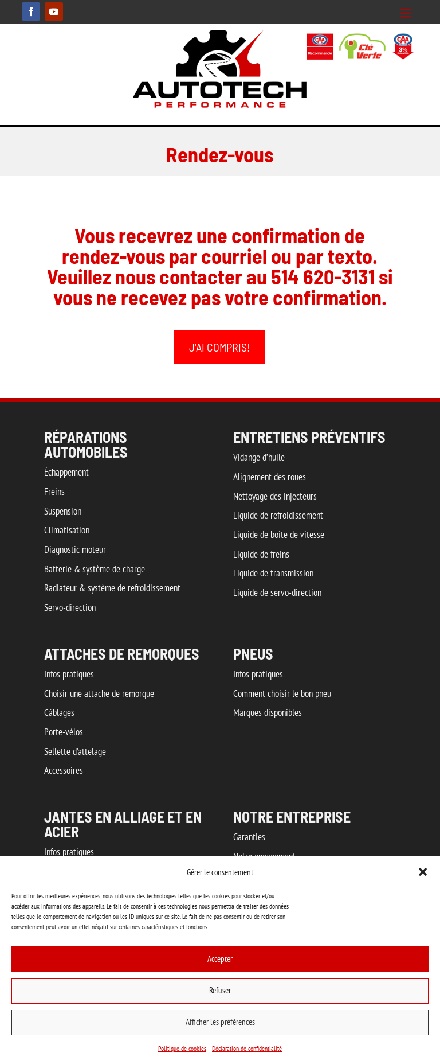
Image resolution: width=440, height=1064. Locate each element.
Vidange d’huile (259, 457)
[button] (423, 872)
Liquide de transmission (273, 573)
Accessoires (63, 770)
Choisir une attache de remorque (99, 693)
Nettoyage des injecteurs (275, 496)
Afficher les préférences (220, 1021)
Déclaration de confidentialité (247, 1048)
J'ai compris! (219, 347)
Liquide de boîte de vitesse (278, 534)
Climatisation (66, 530)
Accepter (220, 958)
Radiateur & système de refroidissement (112, 588)
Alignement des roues (269, 476)
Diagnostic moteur (75, 549)
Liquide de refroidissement (278, 515)
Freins (54, 491)
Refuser (220, 990)
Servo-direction (70, 607)
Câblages (59, 712)
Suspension (62, 511)
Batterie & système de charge (94, 569)
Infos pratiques (69, 674)
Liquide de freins (261, 554)
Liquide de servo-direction (277, 592)
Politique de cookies (182, 1048)
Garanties (249, 837)
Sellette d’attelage (75, 751)
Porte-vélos (63, 732)
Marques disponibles (267, 712)
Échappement (66, 472)
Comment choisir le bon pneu (282, 693)
